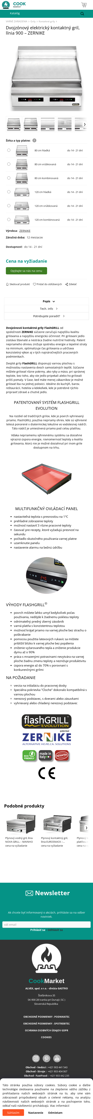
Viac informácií (59, 1105)
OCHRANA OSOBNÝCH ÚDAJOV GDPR (46, 1030)
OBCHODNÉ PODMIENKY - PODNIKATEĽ (46, 1016)
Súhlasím (13, 1113)
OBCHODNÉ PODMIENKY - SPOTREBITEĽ (46, 1023)
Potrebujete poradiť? (46, 316)
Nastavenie (35, 1113)
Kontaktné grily (47, 21)
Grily (33, 21)
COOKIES (46, 1037)
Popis (46, 301)
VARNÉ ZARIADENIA (16, 21)
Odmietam (55, 1113)
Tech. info (46, 309)
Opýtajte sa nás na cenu (26, 271)
